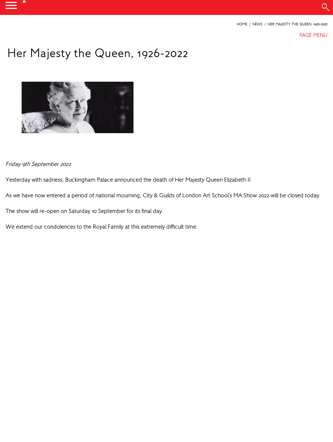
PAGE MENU (313, 35)
